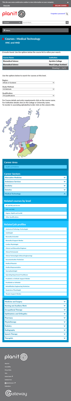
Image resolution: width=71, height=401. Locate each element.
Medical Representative (13, 267)
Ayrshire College (55, 61)
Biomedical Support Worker (14, 240)
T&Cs (6, 373)
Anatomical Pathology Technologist (17, 229)
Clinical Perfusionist (12, 252)
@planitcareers (10, 383)
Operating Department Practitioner (17, 275)
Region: (5, 80)
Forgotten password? (58, 13)
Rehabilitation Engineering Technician (18, 286)
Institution (53, 57)
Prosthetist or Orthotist (13, 282)
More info (6, 5)
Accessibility (8, 367)
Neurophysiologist (11, 271)
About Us (7, 363)
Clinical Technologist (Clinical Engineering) (19, 256)
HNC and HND (10, 209)
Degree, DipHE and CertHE (14, 213)
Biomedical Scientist (12, 237)
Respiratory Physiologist (13, 290)
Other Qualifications (12, 217)
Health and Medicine (12, 167)
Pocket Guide (9, 376)
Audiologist (9, 233)
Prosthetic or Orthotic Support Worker (18, 279)
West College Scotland (58, 64)
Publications (8, 386)
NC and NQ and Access (13, 205)
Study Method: (8, 87)
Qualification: (7, 93)
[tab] (35, 178)
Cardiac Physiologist (12, 244)
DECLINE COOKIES (60, 5)
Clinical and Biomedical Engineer (16, 248)
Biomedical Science (10, 61)
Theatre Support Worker (13, 294)
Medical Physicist (11, 263)
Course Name (8, 57)
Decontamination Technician (15, 259)
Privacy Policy (8, 370)
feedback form (8, 379)
